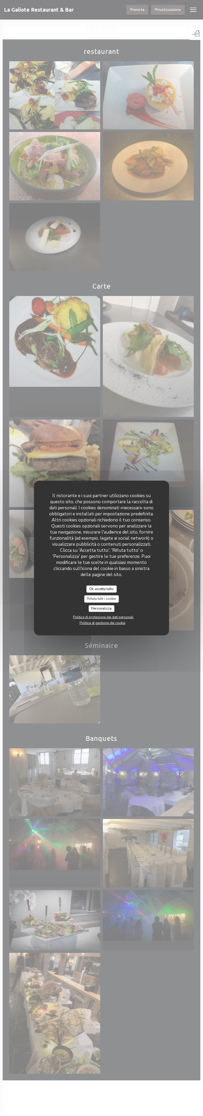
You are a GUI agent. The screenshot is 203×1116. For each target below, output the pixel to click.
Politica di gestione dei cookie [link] (102, 623)
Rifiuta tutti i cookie (101, 598)
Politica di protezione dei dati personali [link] (103, 617)
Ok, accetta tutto (101, 588)
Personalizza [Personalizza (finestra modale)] (101, 608)
